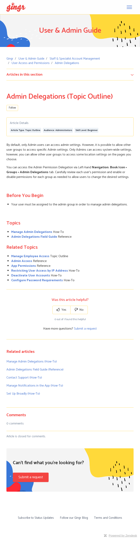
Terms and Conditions (108, 517)
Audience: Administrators (58, 130)
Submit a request (85, 328)
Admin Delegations (67, 63)
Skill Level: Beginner (87, 130)
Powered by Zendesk (123, 535)
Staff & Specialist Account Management (75, 58)
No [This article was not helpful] (79, 310)
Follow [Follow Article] (12, 108)
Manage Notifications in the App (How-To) (34, 385)
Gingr (9, 58)
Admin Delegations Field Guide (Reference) (34, 369)
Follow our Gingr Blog (74, 517)
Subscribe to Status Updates (36, 517)
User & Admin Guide (31, 58)
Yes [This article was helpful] (61, 310)
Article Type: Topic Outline (25, 130)
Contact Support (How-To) (24, 377)
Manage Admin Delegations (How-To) (31, 361)
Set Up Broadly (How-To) (23, 393)
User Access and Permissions (31, 63)
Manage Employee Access (30, 256)
